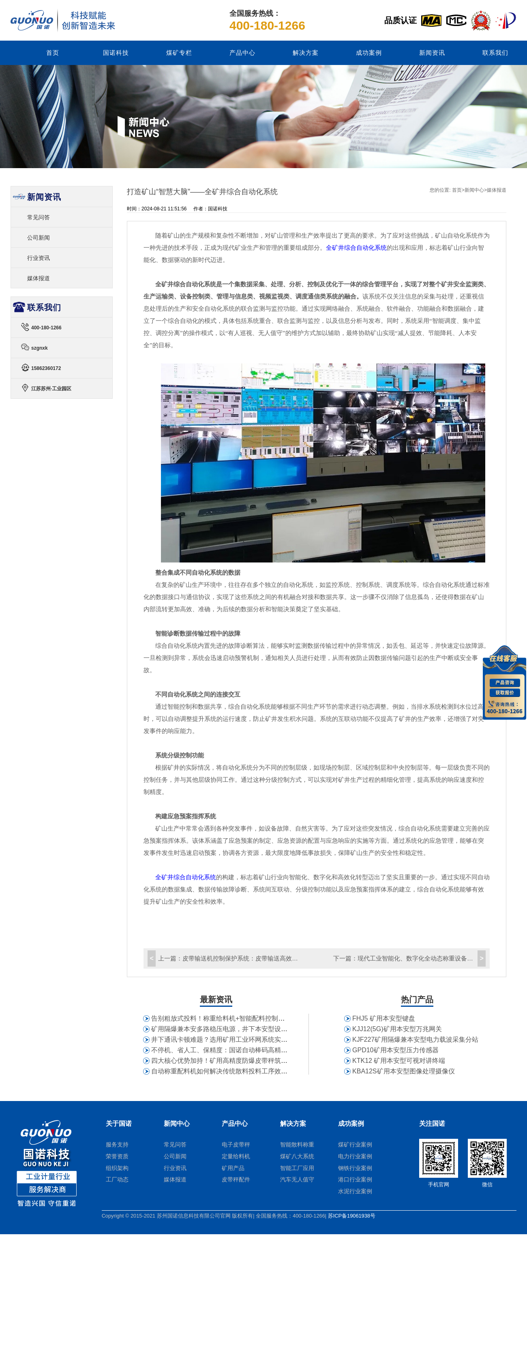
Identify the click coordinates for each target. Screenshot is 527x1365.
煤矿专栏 (179, 53)
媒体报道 (496, 190)
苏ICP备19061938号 (351, 1216)
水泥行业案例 (355, 1191)
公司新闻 (38, 237)
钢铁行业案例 (355, 1168)
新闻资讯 (432, 53)
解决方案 (306, 53)
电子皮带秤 (236, 1144)
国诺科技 (116, 53)
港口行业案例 (355, 1179)
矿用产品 (233, 1168)
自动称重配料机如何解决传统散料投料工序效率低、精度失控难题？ (248, 1071)
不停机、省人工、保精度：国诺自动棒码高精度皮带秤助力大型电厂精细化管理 (264, 1050)
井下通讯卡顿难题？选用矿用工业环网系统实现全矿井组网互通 (242, 1039)
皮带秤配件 (236, 1179)
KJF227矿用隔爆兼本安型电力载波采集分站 (415, 1039)
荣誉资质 (117, 1156)
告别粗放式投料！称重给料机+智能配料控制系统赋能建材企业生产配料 (253, 1018)
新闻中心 (474, 190)
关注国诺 (432, 1123)
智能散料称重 (297, 1144)
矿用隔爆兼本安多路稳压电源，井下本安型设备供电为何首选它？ (245, 1028)
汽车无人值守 (297, 1179)
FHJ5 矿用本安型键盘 (383, 1018)
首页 (52, 53)
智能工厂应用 (297, 1168)
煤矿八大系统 (297, 1156)
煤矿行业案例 (355, 1144)
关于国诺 (119, 1123)
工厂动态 (117, 1179)
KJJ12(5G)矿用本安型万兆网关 (396, 1028)
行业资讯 (38, 258)
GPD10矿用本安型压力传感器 (395, 1050)
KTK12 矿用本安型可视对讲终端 (398, 1060)
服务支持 (117, 1144)
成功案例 (369, 53)
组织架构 (117, 1168)
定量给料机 (236, 1156)
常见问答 (38, 217)
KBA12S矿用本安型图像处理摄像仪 (403, 1071)
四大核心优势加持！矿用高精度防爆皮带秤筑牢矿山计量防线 (238, 1060)
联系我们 (495, 53)
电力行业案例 (355, 1156)
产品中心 (242, 53)
